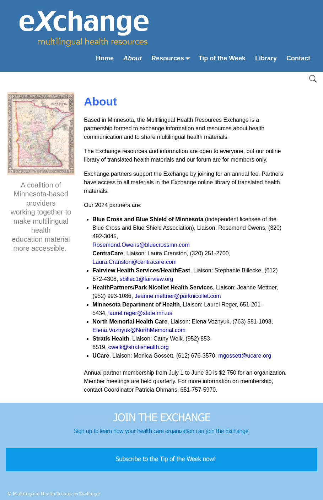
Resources (172, 58)
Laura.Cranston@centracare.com (134, 262)
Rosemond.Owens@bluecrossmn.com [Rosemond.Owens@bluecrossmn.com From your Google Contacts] (140, 245)
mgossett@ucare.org (244, 356)
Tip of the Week (222, 58)
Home (105, 58)
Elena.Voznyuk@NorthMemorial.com (138, 330)
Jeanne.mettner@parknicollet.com (178, 296)
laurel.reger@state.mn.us (140, 313)
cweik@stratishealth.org (138, 347)
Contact (298, 58)
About (132, 58)
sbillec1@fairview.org (146, 279)
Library (266, 58)
